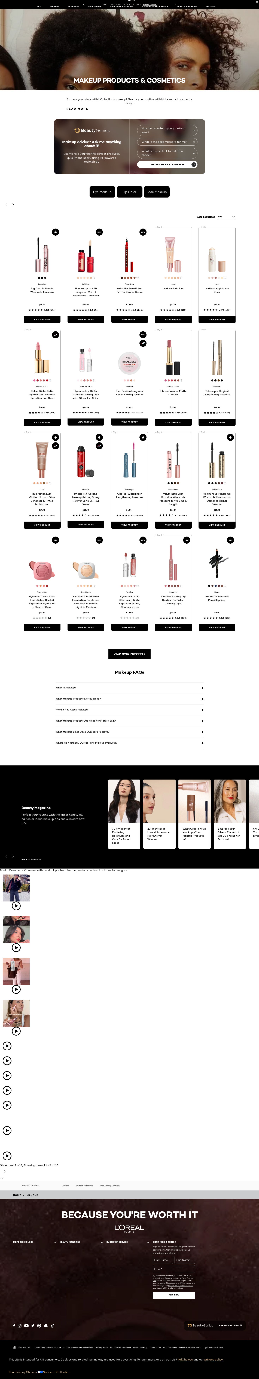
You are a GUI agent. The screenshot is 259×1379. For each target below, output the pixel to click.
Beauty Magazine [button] (187, 6)
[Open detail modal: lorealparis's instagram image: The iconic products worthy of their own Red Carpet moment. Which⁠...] (2, 1115)
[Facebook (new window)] (14, 1325)
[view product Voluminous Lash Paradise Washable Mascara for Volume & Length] (173, 525)
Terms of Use (155, 1348)
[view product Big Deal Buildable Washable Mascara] (42, 319)
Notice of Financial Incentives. (170, 1288)
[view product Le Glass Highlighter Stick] (217, 319)
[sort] (226, 216)
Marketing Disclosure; (166, 1283)
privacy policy (213, 1359)
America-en (21, 1347)
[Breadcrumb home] (17, 1195)
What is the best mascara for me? (164, 141)
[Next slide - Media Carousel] (4, 1172)
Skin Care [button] (73, 6)
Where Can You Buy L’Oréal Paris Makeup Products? (86, 742)
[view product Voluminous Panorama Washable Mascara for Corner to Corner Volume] (217, 525)
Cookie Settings (140, 1348)
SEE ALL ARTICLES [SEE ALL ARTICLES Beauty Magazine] (31, 859)
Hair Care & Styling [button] (121, 6)
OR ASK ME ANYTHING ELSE (168, 164)
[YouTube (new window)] (26, 1325)
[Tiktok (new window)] (52, 1326)
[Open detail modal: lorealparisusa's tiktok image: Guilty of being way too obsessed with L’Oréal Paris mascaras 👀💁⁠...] (7, 1046)
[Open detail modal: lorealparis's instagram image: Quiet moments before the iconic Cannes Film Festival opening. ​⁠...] (2, 1141)
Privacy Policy (102, 1348)
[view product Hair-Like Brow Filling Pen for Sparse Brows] (129, 319)
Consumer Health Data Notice (80, 1348)
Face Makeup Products (110, 1185)
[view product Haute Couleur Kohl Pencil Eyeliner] (217, 627)
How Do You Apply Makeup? (72, 709)
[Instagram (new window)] (20, 1326)
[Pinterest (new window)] (39, 1326)
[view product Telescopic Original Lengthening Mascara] (217, 422)
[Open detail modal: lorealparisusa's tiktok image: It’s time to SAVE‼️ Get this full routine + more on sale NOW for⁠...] (7, 1105)
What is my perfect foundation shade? (162, 153)
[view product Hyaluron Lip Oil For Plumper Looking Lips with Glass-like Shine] (86, 422)
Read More (77, 108)
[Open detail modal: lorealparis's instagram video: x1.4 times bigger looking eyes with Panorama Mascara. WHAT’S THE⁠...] (7, 1156)
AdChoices (185, 1359)
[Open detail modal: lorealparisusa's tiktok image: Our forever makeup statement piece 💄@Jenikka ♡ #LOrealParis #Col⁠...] (16, 934)
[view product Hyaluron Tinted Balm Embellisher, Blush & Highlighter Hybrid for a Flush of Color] (42, 627)
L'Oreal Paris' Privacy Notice (180, 1285)
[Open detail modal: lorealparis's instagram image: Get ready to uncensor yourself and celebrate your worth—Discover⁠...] (2, 1146)
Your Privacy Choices (26, 1372)
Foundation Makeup (84, 1185)
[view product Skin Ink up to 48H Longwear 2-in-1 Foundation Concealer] (86, 319)
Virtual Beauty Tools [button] (155, 6)
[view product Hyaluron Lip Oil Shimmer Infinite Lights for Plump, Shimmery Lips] (129, 627)
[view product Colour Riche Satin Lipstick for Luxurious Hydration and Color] (42, 422)
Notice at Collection (56, 1372)
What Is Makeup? (66, 687)
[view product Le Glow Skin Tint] (173, 319)
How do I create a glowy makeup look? (163, 130)
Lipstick (65, 1185)
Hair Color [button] (94, 6)
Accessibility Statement (120, 1348)
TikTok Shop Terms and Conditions (50, 1348)
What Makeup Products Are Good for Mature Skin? (86, 720)
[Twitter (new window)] (32, 1325)
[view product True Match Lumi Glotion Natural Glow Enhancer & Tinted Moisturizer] (42, 525)
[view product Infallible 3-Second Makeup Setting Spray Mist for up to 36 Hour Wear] (86, 524)
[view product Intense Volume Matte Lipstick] (173, 422)
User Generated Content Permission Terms (181, 1348)
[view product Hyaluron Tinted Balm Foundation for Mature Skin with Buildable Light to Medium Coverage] (86, 627)
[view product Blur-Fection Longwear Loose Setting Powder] (129, 422)
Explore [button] (210, 6)
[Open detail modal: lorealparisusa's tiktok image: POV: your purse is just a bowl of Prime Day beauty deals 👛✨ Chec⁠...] (7, 1076)
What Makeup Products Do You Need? (78, 698)
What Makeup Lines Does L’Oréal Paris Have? (82, 731)
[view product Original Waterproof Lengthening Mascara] (129, 525)
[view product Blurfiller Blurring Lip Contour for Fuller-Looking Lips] (173, 627)
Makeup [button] (54, 6)
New (39, 6)
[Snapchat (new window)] (46, 1326)
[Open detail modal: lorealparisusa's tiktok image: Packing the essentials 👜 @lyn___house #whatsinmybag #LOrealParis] (16, 976)
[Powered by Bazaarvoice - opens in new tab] (1, 1178)
